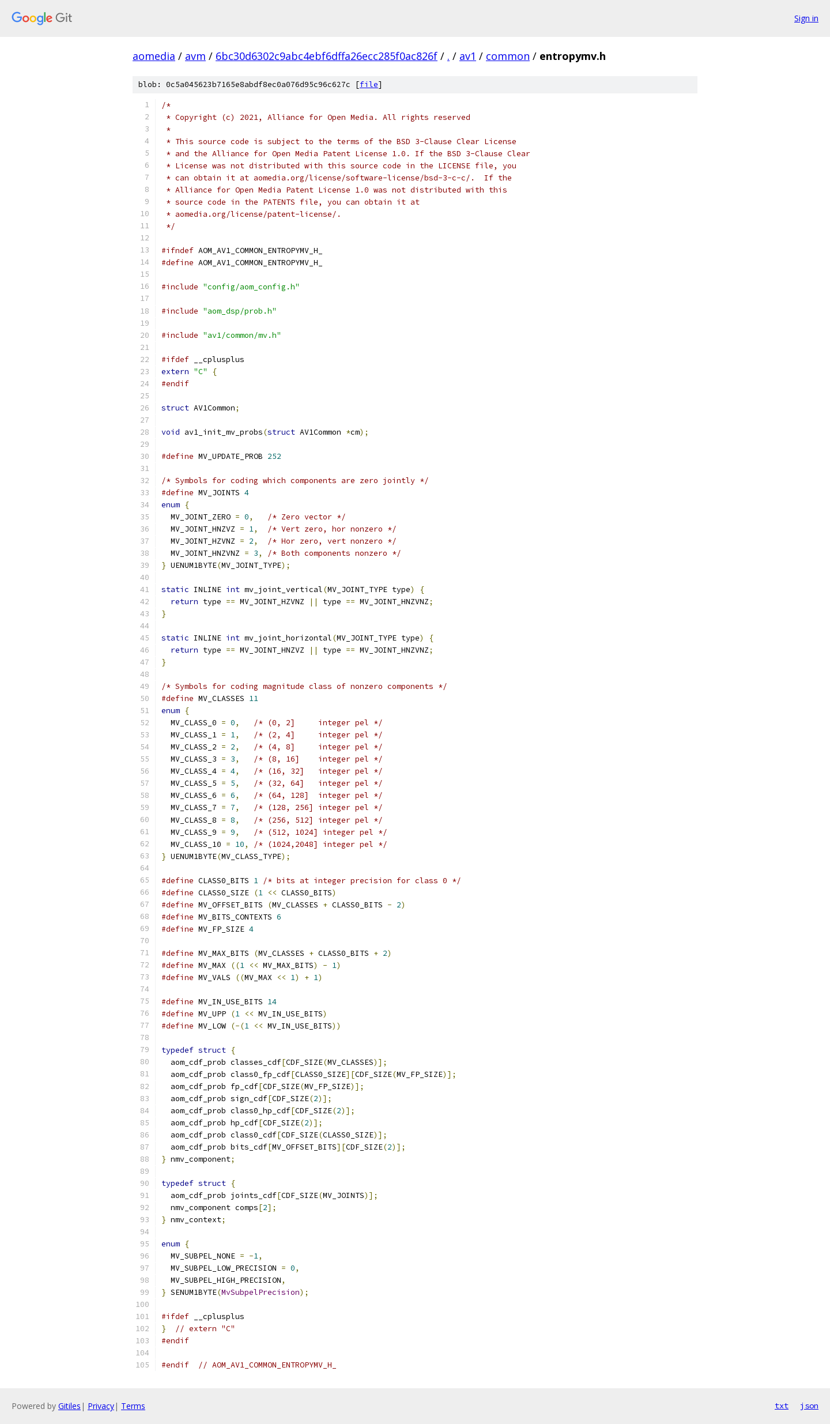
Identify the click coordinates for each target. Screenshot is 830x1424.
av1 (467, 56)
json (809, 1405)
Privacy (101, 1405)
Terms (133, 1405)
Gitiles (69, 1405)
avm (195, 56)
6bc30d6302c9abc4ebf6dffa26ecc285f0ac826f (326, 56)
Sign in (806, 18)
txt (781, 1405)
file (369, 84)
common (508, 56)
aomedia (154, 56)
